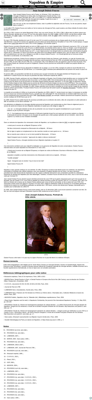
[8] (11, 75)
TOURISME (68, 6)
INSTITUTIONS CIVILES (49, 6)
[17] (58, 139)
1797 (51, 34)
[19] (16, 175)
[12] (55, 92)
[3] (17, 29)
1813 (52, 92)
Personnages (22, 8)
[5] (56, 43)
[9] (61, 75)
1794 (44, 69)
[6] (33, 50)
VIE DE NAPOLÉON (20, 6)
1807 (20, 35)
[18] (22, 163)
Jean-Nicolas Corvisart (44, 95)
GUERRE (26, 6)
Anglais (88, 2)
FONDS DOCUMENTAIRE (76, 6)
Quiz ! (77, 2)
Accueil (3, 2)
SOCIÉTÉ (55, 6)
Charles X (40, 43)
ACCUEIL (14, 6)
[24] (59, 191)
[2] (22, 24)
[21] (67, 180)
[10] (39, 84)
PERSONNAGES (41, 6)
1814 (24, 183)
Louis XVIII (15, 43)
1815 (70, 81)
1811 (60, 106)
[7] (11, 64)
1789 (38, 46)
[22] (27, 183)
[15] (31, 101)
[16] (63, 105)
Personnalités (30, 8)
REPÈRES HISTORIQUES (32, 6)
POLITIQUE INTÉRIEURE (61, 6)
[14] (30, 96)
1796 (62, 32)
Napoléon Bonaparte (69, 87)
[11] (15, 89)
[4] (11, 37)
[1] (36, 20)
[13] (53, 93)
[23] (28, 186)
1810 (65, 122)
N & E (13, 8)
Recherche (83, 2)
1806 (15, 35)
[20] (22, 180)
